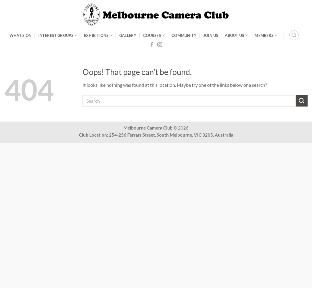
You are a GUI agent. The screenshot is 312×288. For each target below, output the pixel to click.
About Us (236, 35)
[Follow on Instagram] (159, 45)
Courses (154, 35)
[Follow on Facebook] (152, 45)
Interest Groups (57, 35)
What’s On (20, 35)
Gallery (128, 35)
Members (266, 35)
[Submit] (302, 101)
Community (184, 35)
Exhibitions (98, 35)
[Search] (294, 35)
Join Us (210, 35)
